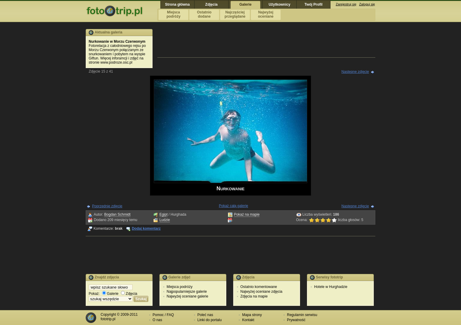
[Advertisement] (266, 42)
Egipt (163, 214)
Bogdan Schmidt (117, 214)
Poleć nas (205, 315)
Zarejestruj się (346, 4)
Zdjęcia (129, 294)
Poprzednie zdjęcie (107, 206)
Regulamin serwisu (302, 315)
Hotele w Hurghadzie (330, 287)
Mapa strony (252, 315)
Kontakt (248, 320)
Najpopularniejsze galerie (187, 291)
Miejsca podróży (180, 287)
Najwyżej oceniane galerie (187, 296)
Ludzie (164, 220)
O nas (157, 320)
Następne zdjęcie (355, 72)
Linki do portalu (209, 320)
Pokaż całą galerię (233, 206)
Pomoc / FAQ (163, 315)
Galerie (110, 294)
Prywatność (296, 320)
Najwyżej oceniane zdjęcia (261, 291)
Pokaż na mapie (246, 214)
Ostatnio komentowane (258, 287)
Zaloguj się (367, 4)
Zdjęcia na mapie (254, 296)
